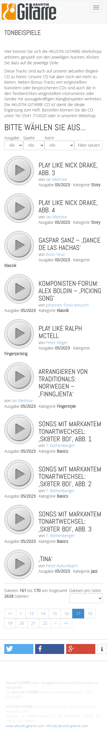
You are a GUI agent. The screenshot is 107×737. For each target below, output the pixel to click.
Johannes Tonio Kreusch (67, 305)
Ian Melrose (56, 179)
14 (43, 613)
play (19, 170)
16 (66, 613)
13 (31, 613)
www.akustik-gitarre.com (25, 725)
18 (90, 613)
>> (66, 623)
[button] (18, 649)
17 (78, 613)
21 (33, 623)
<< (10, 613)
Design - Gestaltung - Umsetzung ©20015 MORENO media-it (53, 673)
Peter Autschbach (62, 565)
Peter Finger (57, 342)
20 (21, 623)
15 (55, 613)
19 (10, 623)
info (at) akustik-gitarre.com (67, 725)
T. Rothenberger (60, 445)
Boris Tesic (55, 254)
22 (45, 623)
